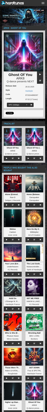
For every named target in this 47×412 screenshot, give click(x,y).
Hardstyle (29, 91)
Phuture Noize (13, 336)
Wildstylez (34, 232)
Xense (12, 405)
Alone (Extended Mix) (14, 194)
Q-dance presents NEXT (20, 81)
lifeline (13, 229)
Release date (11, 86)
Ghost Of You (13, 148)
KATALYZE (16, 370)
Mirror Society (13, 339)
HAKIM (30, 301)
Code (8, 94)
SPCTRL (37, 370)
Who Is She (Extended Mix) (17, 333)
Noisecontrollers (33, 267)
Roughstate (13, 373)
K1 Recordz (13, 270)
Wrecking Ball (34, 333)
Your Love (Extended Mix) (16, 264)
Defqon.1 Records (12, 200)
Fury (29, 370)
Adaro (7, 370)
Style (8, 90)
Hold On (12, 298)
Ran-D (12, 197)
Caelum (12, 232)
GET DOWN (34, 368)
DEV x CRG (34, 336)
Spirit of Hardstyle (34, 270)
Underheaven (12, 267)
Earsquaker (34, 197)
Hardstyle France (13, 304)
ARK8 (20, 78)
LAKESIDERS (41, 301)
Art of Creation (34, 235)
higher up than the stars (15, 402)
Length (9, 98)
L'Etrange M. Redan (13, 301)
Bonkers (34, 339)
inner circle (12, 235)
